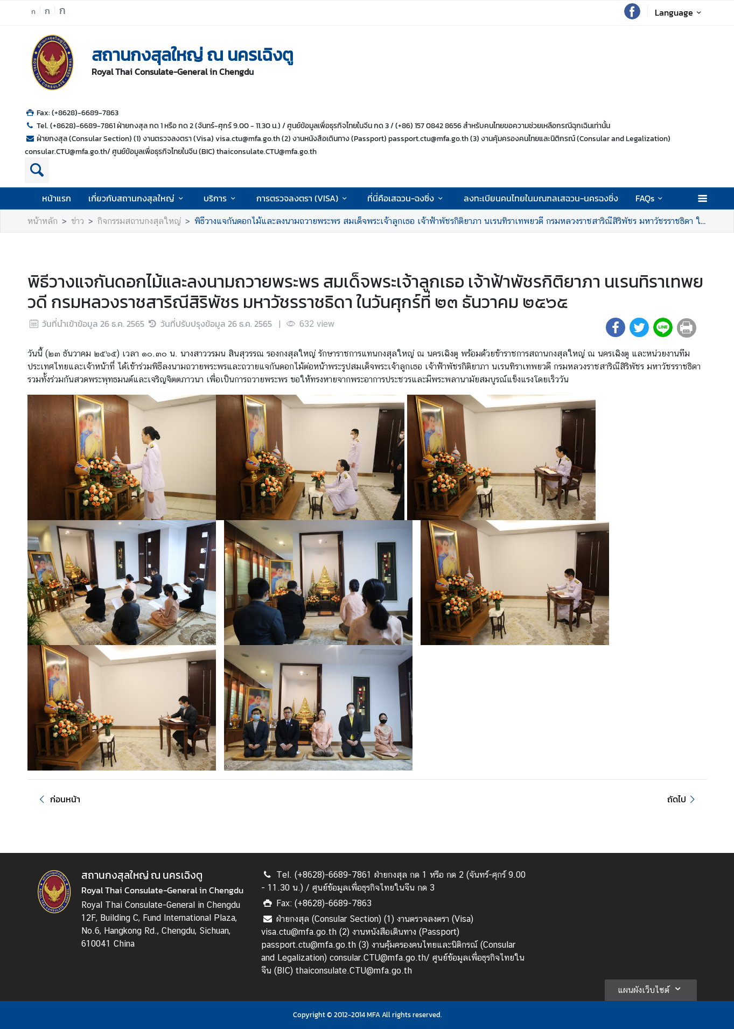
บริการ (221, 198)
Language (680, 12)
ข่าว (77, 221)
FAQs (650, 198)
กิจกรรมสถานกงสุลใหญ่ (139, 221)
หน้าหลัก (42, 221)
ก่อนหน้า (58, 799)
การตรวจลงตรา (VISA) (303, 198)
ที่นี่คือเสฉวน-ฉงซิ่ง (406, 198)
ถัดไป (682, 799)
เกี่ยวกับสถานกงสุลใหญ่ (137, 198)
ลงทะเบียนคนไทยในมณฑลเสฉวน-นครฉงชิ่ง (541, 198)
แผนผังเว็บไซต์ (651, 988)
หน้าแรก (56, 198)
